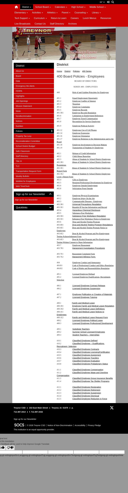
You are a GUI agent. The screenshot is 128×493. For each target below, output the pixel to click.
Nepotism (76, 104)
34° (102, 2)
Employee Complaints (81, 107)
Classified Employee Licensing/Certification (91, 352)
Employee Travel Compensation (85, 119)
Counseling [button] (81, 12)
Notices (19, 121)
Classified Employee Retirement (86, 390)
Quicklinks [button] (25, 207)
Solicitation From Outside (82, 188)
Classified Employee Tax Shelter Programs (90, 381)
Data (19, 80)
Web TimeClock (22, 186)
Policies (76, 71)
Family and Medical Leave (83, 303)
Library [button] (96, 12)
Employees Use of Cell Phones (84, 130)
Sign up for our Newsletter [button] (33, 194)
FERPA (19, 90)
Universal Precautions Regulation (86, 204)
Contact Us (40, 24)
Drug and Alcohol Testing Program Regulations (92, 225)
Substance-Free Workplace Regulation (89, 216)
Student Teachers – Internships (85, 335)
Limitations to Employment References (87, 116)
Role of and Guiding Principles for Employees (90, 92)
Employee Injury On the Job (83, 199)
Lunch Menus (89, 18)
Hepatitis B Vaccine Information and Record (89, 207)
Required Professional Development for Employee (92, 183)
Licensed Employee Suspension (86, 288)
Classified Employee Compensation (87, 370)
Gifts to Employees (79, 180)
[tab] (34, 194)
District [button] (26, 7)
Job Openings (22, 101)
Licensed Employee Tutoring (84, 297)
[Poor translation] (10, 447)
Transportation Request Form (28, 171)
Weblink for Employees (26, 181)
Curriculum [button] (40, 18)
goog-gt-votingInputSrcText (62, 455)
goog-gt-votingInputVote (112, 455)
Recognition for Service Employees (86, 122)
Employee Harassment (81, 245)
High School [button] (78, 7)
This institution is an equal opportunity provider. (34, 429)
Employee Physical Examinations (85, 196)
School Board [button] (43, 7)
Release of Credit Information (84, 153)
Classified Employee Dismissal (85, 396)
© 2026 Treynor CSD (36, 425)
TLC (19, 166)
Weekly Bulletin (22, 176)
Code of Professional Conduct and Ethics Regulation (93, 265)
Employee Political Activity (83, 126)
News (19, 111)
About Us (20, 70)
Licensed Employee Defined (83, 274)
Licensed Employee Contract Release (88, 285)
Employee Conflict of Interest (84, 101)
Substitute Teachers (81, 329)
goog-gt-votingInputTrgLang (36, 455)
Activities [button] (37, 12)
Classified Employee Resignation (86, 387)
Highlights (20, 96)
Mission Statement (24, 106)
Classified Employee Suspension (86, 393)
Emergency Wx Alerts (25, 85)
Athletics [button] (52, 12)
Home (59, 71)
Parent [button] (66, 12)
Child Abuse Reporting (81, 156)
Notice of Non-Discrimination (60, 425)
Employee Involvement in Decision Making (89, 145)
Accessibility (80, 425)
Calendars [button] (61, 7)
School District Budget (25, 146)
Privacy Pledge (94, 425)
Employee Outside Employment (85, 186)
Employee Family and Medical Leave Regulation (93, 306)
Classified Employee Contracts (85, 349)
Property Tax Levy (23, 136)
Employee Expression (80, 133)
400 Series (87, 71)
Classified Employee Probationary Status (90, 364)
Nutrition (19, 126)
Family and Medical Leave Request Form (90, 317)
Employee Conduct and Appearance (86, 263)
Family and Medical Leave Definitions (88, 309)
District (67, 71)
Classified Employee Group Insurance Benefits (92, 378)
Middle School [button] (98, 7)
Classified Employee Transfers (85, 358)
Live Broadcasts (22, 24)
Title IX (19, 161)
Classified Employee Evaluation (86, 361)
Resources (105, 18)
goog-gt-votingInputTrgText (87, 455)
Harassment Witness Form (84, 257)
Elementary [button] (21, 12)
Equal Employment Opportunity (85, 98)
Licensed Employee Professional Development (92, 323)
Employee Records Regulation (84, 113)
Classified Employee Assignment (86, 355)
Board (19, 75)
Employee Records (79, 110)
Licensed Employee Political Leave (87, 320)
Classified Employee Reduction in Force (89, 399)
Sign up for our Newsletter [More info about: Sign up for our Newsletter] (26, 200)
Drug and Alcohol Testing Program (86, 222)
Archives (72, 24)
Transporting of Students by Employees (87, 148)
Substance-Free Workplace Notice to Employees (91, 219)
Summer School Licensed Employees (88, 332)
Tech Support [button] (22, 18)
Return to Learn (59, 18)
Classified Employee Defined (84, 340)
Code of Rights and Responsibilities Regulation (90, 268)
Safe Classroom (23, 151)
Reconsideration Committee (28, 141)
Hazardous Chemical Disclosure (86, 210)
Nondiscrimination (23, 116)
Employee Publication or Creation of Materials (92, 294)
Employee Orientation (81, 136)
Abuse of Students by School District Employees (91, 159)
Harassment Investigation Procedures (88, 248)
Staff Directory (57, 24)
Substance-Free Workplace (82, 213)
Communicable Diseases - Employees (87, 201)
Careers (75, 18)
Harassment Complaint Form (83, 254)
